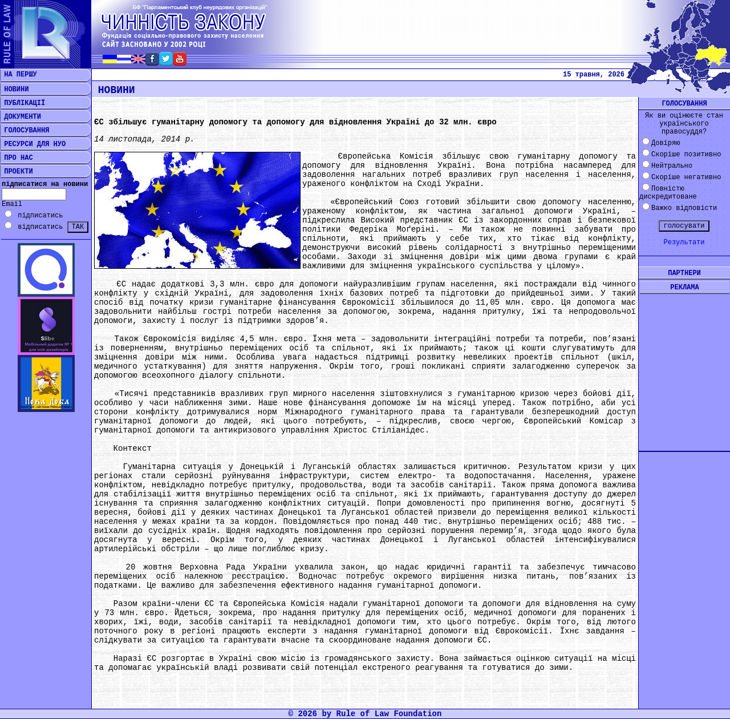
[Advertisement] (684, 363)
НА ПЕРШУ (18, 75)
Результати (683, 243)
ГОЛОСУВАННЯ (24, 131)
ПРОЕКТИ (16, 172)
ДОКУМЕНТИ (20, 117)
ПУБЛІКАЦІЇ (22, 103)
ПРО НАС (16, 158)
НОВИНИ (14, 90)
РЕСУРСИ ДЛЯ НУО (33, 144)
